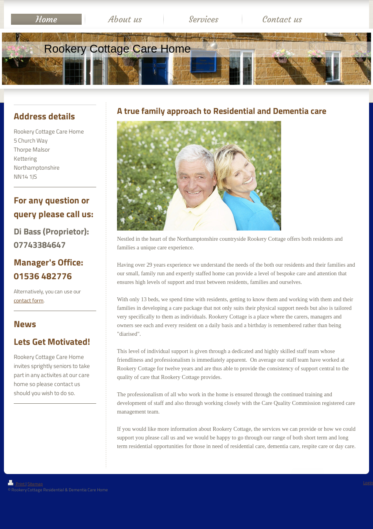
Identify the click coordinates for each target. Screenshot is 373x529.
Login (368, 483)
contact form (29, 300)
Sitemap (35, 484)
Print (17, 484)
